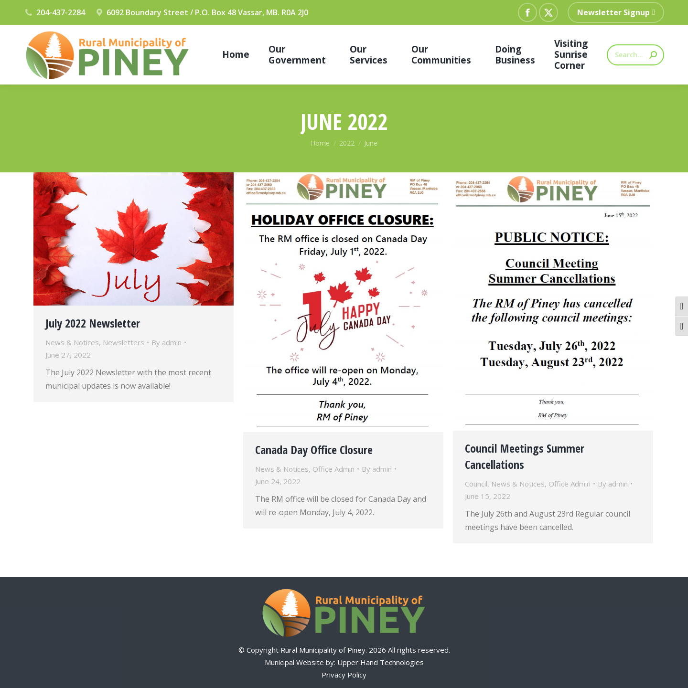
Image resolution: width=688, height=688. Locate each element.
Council (476, 483)
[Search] (635, 54)
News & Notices (72, 342)
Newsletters (123, 342)
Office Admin (333, 469)
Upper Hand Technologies (380, 662)
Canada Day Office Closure (314, 449)
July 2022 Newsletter (92, 323)
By (166, 342)
